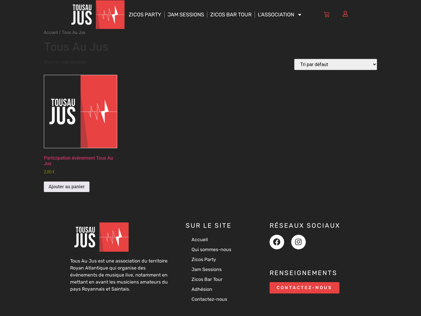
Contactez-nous (209, 299)
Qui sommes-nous (211, 249)
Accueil (51, 32)
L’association (280, 15)
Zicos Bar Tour (231, 14)
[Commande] (335, 64)
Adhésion (201, 289)
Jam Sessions (186, 14)
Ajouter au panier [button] (67, 186)
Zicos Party (145, 14)
